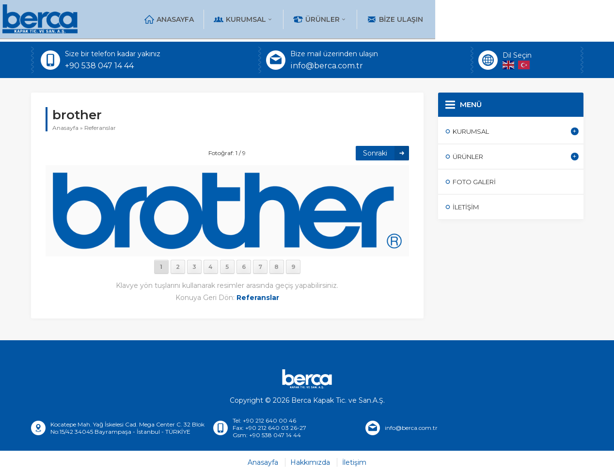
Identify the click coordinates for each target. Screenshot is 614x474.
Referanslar (100, 127)
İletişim (354, 462)
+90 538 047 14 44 (99, 65)
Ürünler (471, 19)
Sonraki (375, 153)
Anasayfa (320, 19)
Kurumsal (394, 19)
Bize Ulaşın (546, 19)
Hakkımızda (310, 462)
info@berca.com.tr (326, 65)
